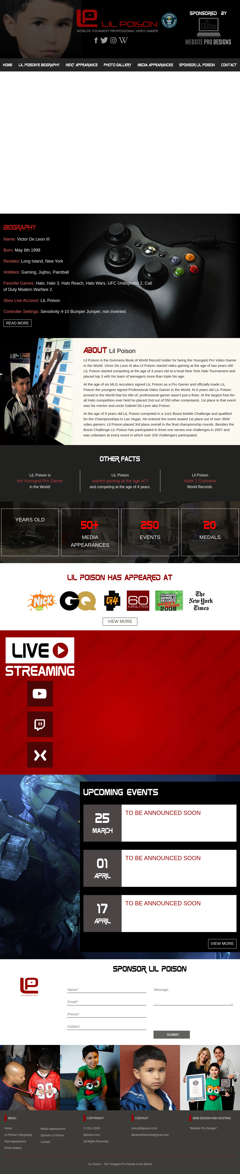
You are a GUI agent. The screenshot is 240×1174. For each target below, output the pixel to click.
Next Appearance (82, 64)
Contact (229, 64)
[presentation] (189, 1019)
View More (120, 621)
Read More (17, 323)
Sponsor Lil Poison (197, 64)
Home (7, 64)
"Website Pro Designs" (203, 1128)
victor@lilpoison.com (144, 1128)
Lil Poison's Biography (39, 64)
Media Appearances (155, 64)
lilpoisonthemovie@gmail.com (150, 1135)
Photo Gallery (117, 64)
